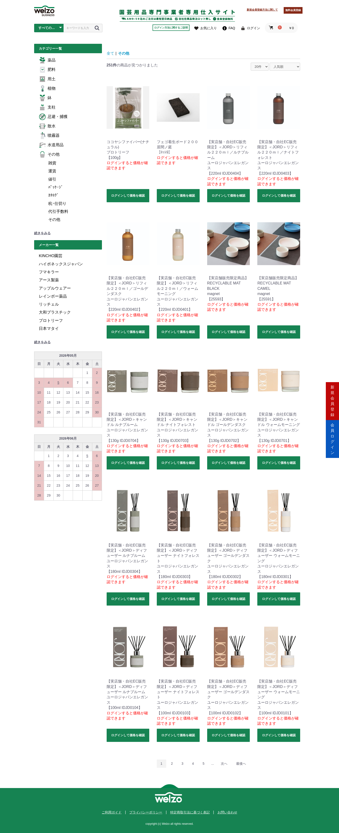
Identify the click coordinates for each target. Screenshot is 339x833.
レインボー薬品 (53, 296)
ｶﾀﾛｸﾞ (53, 195)
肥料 (47, 69)
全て (110, 53)
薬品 (47, 60)
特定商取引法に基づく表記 (190, 812)
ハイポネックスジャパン (61, 264)
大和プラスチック (55, 312)
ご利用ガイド (111, 812)
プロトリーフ (51, 320)
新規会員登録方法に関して (262, 9)
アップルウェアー (55, 288)
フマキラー (49, 272)
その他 (49, 154)
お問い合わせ (227, 812)
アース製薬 (49, 280)
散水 (47, 126)
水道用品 (51, 145)
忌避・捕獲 (53, 116)
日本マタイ (49, 328)
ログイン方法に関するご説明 (171, 27)
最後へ (241, 763)
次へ (224, 763)
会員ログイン (332, 436)
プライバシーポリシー (145, 812)
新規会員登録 (332, 396)
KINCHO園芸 (50, 256)
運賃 (52, 171)
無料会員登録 (293, 10)
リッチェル (49, 304)
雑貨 (52, 163)
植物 (47, 88)
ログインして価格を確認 (128, 195)
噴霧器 (49, 135)
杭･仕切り (57, 203)
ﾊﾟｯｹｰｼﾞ (55, 187)
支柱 (47, 107)
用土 (47, 79)
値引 (52, 179)
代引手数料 (58, 211)
